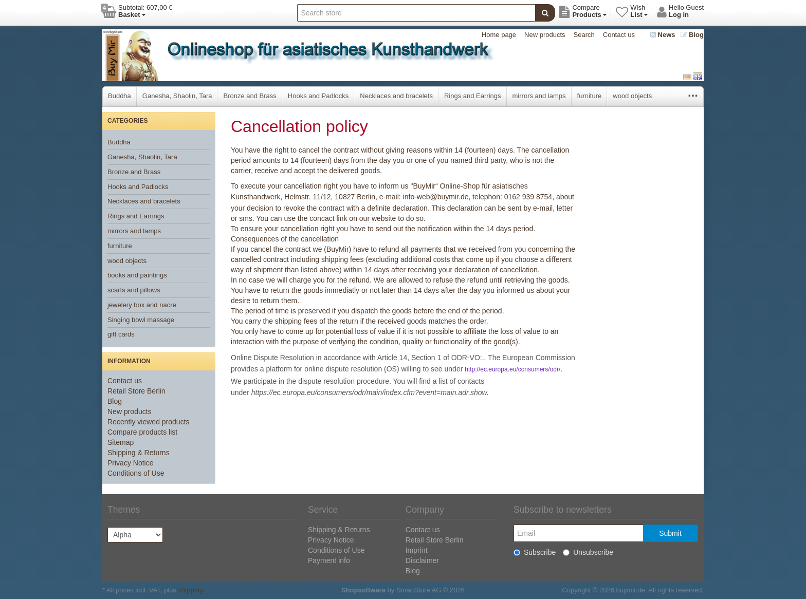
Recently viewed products (148, 422)
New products (544, 35)
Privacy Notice (130, 463)
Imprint (417, 550)
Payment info (329, 560)
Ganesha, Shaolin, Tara (177, 96)
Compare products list (142, 432)
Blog (692, 35)
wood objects (632, 96)
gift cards (121, 334)
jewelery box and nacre (141, 305)
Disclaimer (422, 560)
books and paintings (137, 275)
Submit (670, 533)
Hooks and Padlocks (318, 96)
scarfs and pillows (133, 290)
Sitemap (120, 442)
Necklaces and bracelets (396, 96)
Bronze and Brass (249, 96)
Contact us (619, 35)
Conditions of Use (135, 473)
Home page (499, 35)
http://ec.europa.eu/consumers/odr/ (512, 369)
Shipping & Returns (138, 452)
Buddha (119, 96)
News (662, 35)
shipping (190, 590)
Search (584, 35)
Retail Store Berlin (136, 391)
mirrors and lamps (539, 96)
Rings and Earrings (472, 96)
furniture (589, 96)
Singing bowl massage (140, 320)
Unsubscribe (588, 552)
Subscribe (535, 552)
